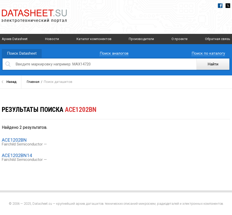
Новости (52, 39)
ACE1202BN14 (17, 155)
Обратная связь (217, 39)
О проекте (179, 39)
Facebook (220, 5)
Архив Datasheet (15, 39)
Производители (141, 39)
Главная (33, 82)
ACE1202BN (14, 140)
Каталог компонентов (93, 39)
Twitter (228, 5)
